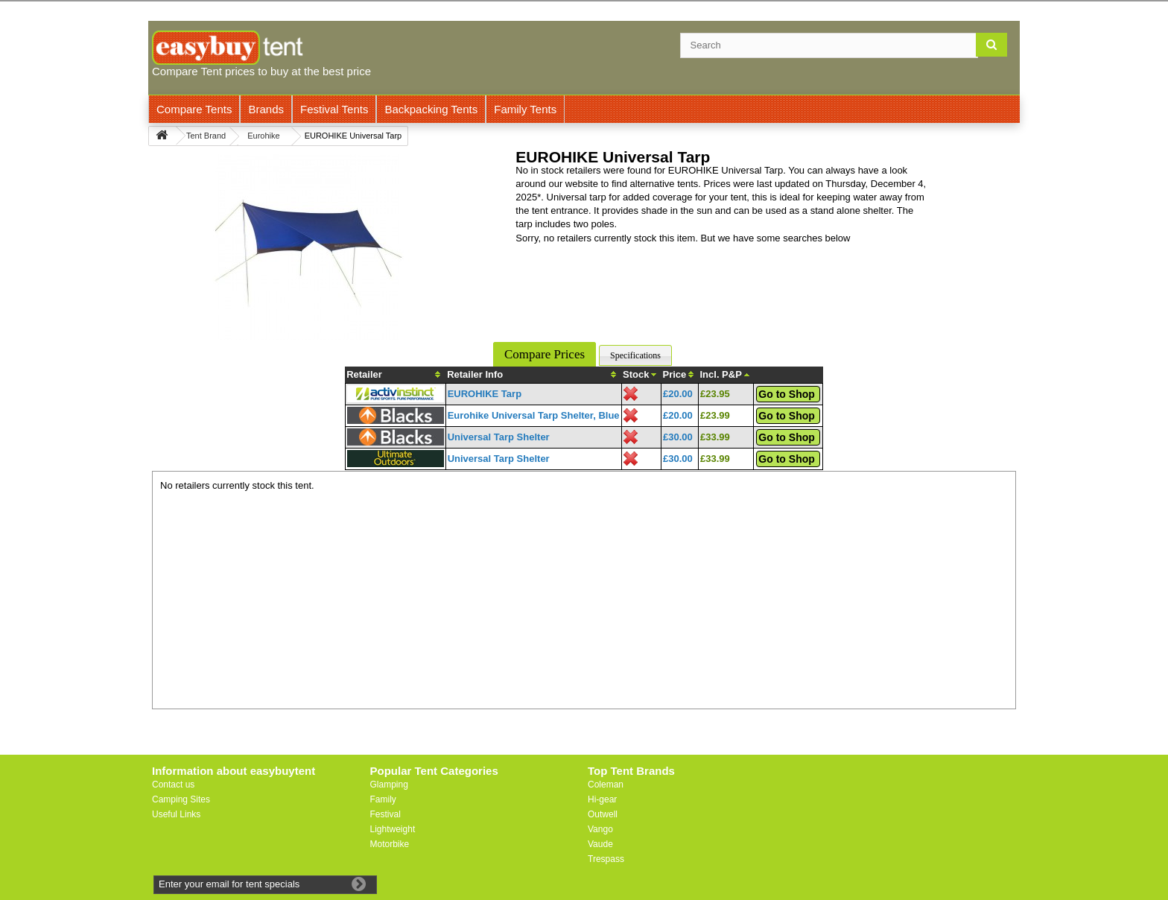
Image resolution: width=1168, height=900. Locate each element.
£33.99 (715, 437)
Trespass (606, 859)
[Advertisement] (584, 596)
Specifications (635, 355)
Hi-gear (602, 799)
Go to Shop (786, 394)
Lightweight (393, 829)
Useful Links (176, 814)
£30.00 (678, 437)
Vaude (600, 844)
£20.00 (678, 393)
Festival (385, 814)
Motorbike (390, 844)
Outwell (603, 814)
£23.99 (715, 415)
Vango (600, 829)
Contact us (173, 784)
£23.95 (715, 393)
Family (383, 799)
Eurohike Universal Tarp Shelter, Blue (534, 415)
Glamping (389, 784)
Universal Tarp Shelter (499, 437)
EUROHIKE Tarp (484, 393)
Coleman (605, 784)
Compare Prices (544, 354)
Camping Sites (181, 799)
